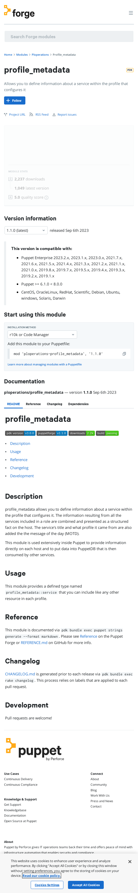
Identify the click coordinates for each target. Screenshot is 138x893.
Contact (96, 806)
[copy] (124, 354)
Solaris (45, 298)
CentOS (27, 292)
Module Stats (18, 171)
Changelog (19, 467)
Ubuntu (112, 292)
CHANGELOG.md (20, 673)
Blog (94, 790)
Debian (98, 292)
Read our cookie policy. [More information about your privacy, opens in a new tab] (42, 875)
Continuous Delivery (18, 779)
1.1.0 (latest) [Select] (26, 230)
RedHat (65, 292)
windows (29, 298)
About (95, 779)
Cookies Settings (47, 885)
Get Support (12, 804)
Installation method (22, 327)
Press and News (102, 801)
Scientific (82, 292)
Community (99, 784)
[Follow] (14, 100)
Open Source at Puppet (20, 821)
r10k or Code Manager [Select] (42, 334)
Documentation (15, 815)
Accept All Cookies (86, 885)
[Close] (129, 861)
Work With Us (100, 795)
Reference (18, 459)
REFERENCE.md (34, 642)
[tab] (13, 403)
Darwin (59, 298)
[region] (69, 873)
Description (20, 443)
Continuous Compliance (21, 784)
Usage (15, 451)
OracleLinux (46, 292)
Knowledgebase (15, 810)
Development (22, 475)
